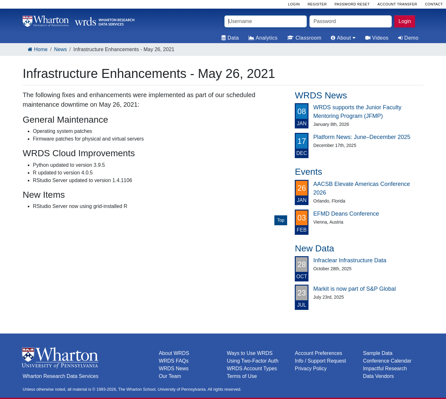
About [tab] (343, 38)
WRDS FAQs (174, 361)
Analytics (263, 38)
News (60, 49)
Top (281, 220)
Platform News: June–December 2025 (361, 137)
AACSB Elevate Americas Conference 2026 (361, 188)
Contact (434, 4)
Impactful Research (385, 368)
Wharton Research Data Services (60, 376)
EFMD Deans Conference (346, 214)
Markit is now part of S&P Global (354, 289)
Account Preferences (318, 353)
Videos (377, 38)
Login (404, 21)
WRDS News (174, 368)
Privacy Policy (311, 368)
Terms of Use (242, 376)
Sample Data (378, 353)
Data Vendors (378, 376)
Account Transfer (397, 4)
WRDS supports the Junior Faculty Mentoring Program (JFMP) (357, 111)
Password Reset (352, 4)
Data (230, 38)
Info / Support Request (320, 361)
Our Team (170, 376)
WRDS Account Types (252, 368)
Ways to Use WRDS (249, 353)
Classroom (304, 38)
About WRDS (174, 353)
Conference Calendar (387, 361)
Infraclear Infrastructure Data (349, 260)
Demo (408, 38)
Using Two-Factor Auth (253, 361)
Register (317, 4)
